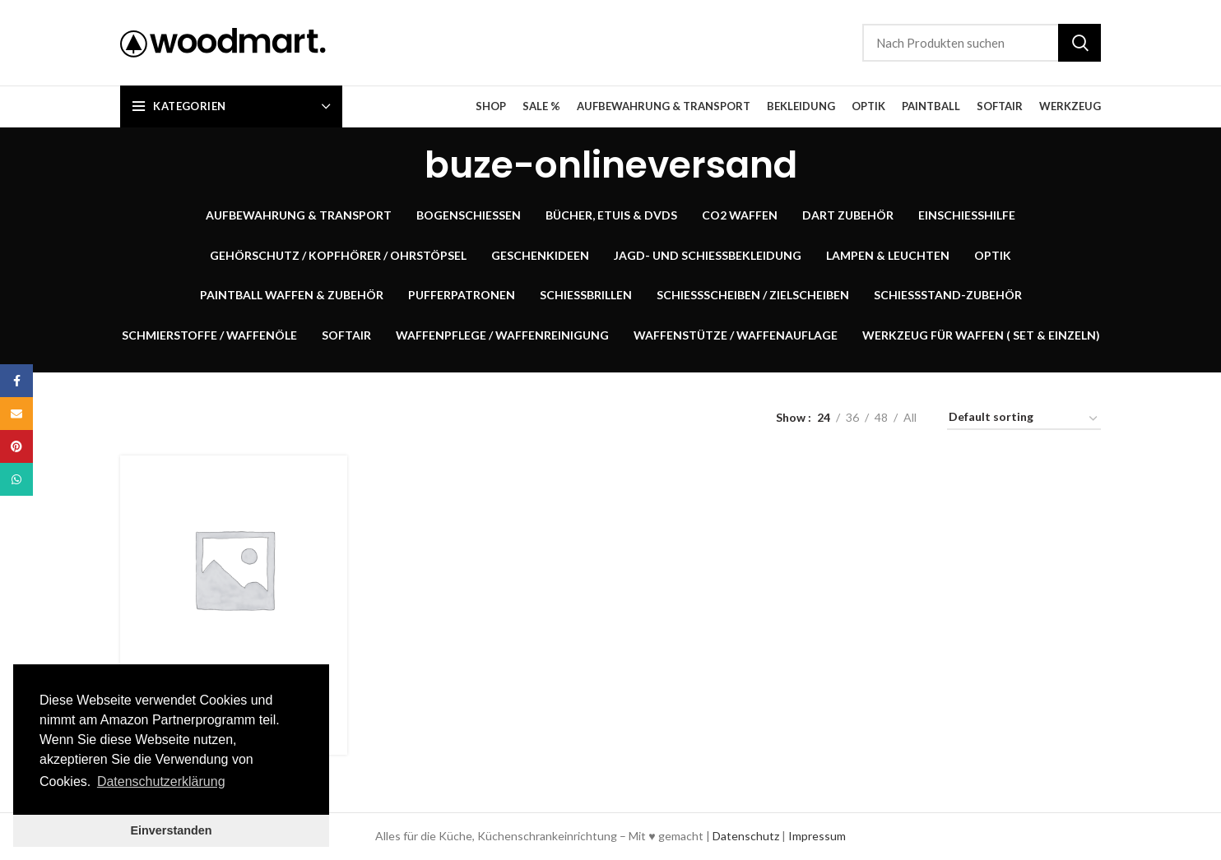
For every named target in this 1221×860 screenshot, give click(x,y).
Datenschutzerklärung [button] (161, 781)
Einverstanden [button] (170, 830)
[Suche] (981, 43)
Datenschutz (746, 836)
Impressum (817, 836)
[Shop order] (1024, 419)
